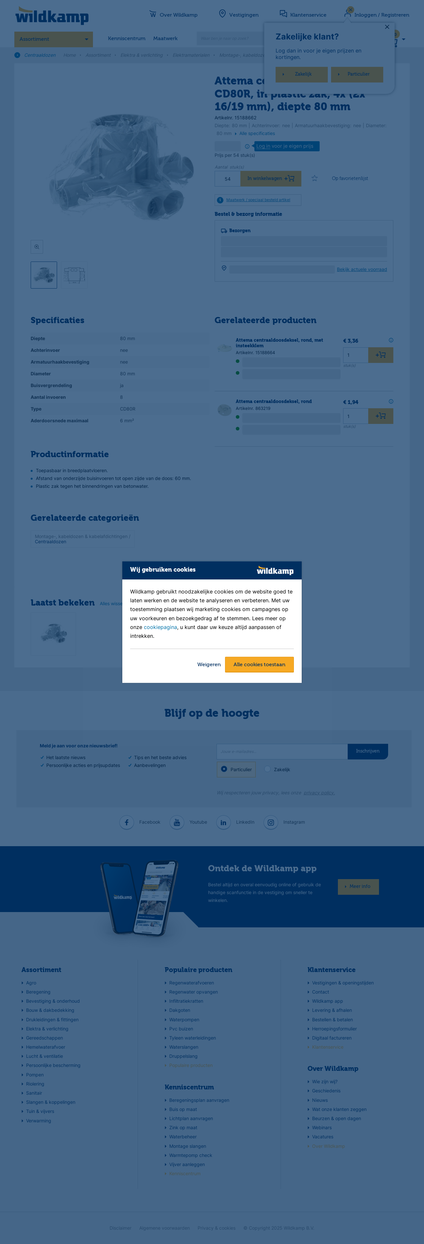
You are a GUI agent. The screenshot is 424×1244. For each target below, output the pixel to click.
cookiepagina (160, 627)
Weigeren (209, 664)
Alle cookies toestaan (259, 664)
